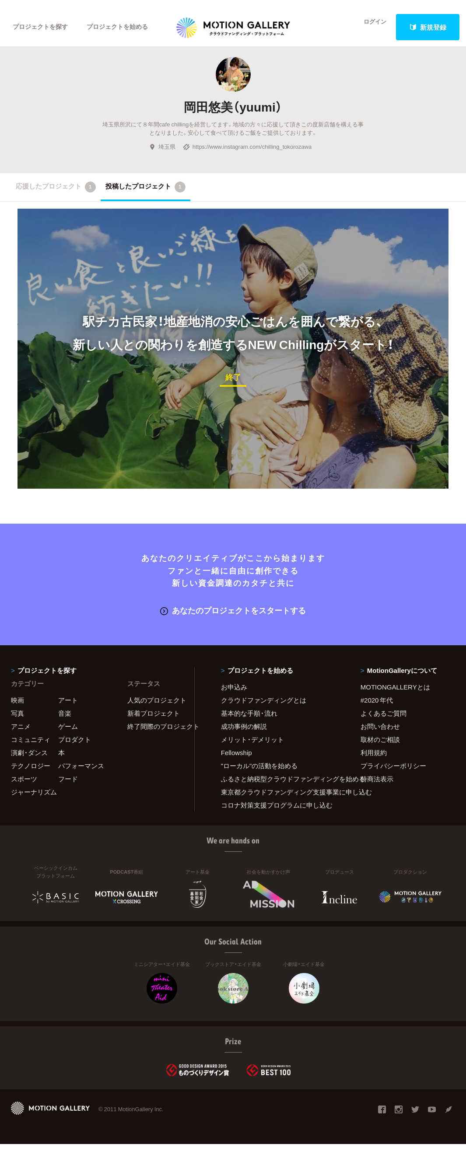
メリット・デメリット (252, 746)
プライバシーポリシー (393, 772)
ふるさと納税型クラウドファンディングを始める (280, 786)
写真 (17, 720)
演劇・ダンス (29, 759)
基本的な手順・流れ (249, 720)
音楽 (64, 720)
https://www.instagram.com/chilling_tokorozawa (247, 154)
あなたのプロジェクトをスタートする (233, 617)
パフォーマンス (81, 772)
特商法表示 (377, 786)
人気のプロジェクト (155, 707)
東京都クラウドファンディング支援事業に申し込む (280, 799)
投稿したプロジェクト (145, 195)
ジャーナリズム (34, 799)
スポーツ (24, 786)
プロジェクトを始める (125, 27)
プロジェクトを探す (42, 27)
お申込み (234, 694)
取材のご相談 (380, 746)
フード (68, 786)
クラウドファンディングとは (263, 707)
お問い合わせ (380, 733)
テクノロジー (30, 772)
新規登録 (428, 27)
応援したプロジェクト (56, 195)
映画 (17, 707)
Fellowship (236, 759)
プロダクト (74, 746)
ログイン (370, 27)
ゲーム (68, 733)
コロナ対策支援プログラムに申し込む (277, 812)
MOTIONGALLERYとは (395, 694)
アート (68, 707)
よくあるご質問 (383, 720)
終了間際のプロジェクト (155, 733)
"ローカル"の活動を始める (259, 772)
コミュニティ (30, 746)
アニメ (21, 733)
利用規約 (374, 759)
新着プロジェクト (153, 720)
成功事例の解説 (244, 733)
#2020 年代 (377, 707)
